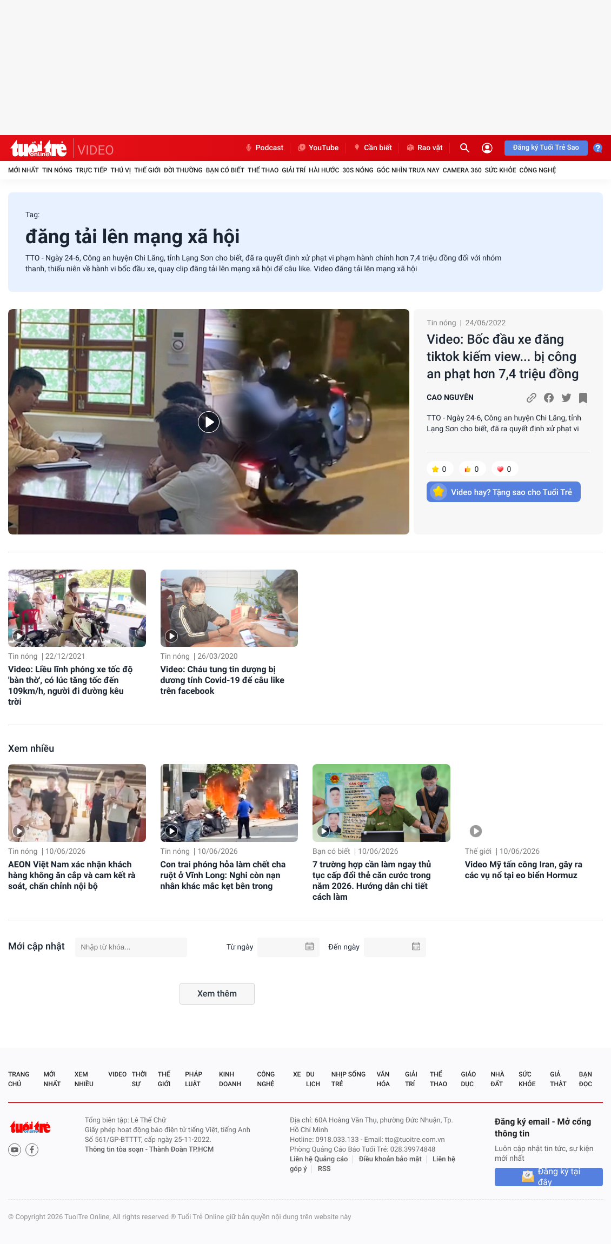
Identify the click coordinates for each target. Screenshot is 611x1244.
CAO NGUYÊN (450, 397)
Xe (297, 1074)
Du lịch (313, 1079)
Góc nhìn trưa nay (408, 170)
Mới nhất (23, 170)
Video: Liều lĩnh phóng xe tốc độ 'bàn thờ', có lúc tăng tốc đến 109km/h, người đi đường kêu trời (70, 685)
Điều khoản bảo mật (390, 1159)
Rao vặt (424, 148)
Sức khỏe (500, 170)
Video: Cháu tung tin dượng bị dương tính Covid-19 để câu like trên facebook (222, 680)
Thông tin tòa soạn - (117, 1150)
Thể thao (263, 170)
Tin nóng (57, 170)
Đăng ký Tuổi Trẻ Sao (546, 148)
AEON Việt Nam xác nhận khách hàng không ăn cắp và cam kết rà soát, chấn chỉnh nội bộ (72, 875)
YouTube (317, 148)
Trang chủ (18, 1079)
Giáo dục (468, 1079)
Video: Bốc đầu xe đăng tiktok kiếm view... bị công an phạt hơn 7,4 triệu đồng (503, 357)
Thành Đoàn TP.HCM (181, 1150)
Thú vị (120, 170)
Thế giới (147, 170)
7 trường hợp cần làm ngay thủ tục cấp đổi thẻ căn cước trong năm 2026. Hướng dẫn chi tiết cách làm (372, 880)
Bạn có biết (225, 170)
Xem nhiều (31, 748)
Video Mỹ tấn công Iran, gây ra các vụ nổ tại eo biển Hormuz (523, 869)
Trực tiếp (92, 170)
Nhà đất (497, 1079)
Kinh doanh (230, 1079)
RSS (324, 1169)
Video (117, 1074)
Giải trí (294, 170)
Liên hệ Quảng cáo (319, 1159)
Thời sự (139, 1079)
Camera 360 (462, 170)
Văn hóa (383, 1079)
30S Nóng (357, 170)
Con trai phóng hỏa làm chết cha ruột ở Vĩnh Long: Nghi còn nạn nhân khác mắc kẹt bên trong (223, 875)
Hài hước (324, 170)
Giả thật (558, 1079)
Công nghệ (537, 170)
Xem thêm (217, 993)
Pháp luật (193, 1079)
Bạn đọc (585, 1079)
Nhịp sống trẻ (348, 1079)
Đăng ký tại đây (559, 1177)
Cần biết (372, 148)
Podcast (264, 148)
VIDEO (95, 150)
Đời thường (183, 170)
